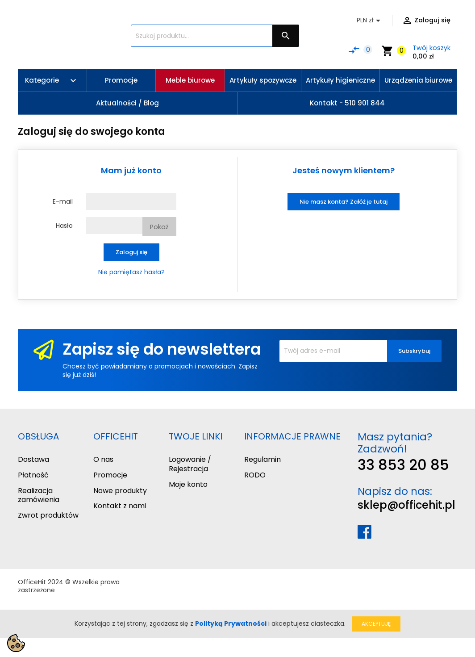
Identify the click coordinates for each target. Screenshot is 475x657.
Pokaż (159, 226)
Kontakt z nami (119, 506)
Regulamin (262, 459)
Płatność (33, 475)
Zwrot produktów (48, 515)
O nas (103, 459)
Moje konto (188, 484)
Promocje (110, 475)
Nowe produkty (120, 490)
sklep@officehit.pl (406, 505)
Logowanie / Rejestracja (190, 464)
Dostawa (33, 459)
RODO (255, 475)
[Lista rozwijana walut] (370, 20)
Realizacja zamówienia (38, 495)
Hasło (64, 225)
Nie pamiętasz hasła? (131, 272)
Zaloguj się (131, 252)
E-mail (63, 201)
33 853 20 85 (403, 465)
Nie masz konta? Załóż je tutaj (344, 201)
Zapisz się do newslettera (161, 349)
